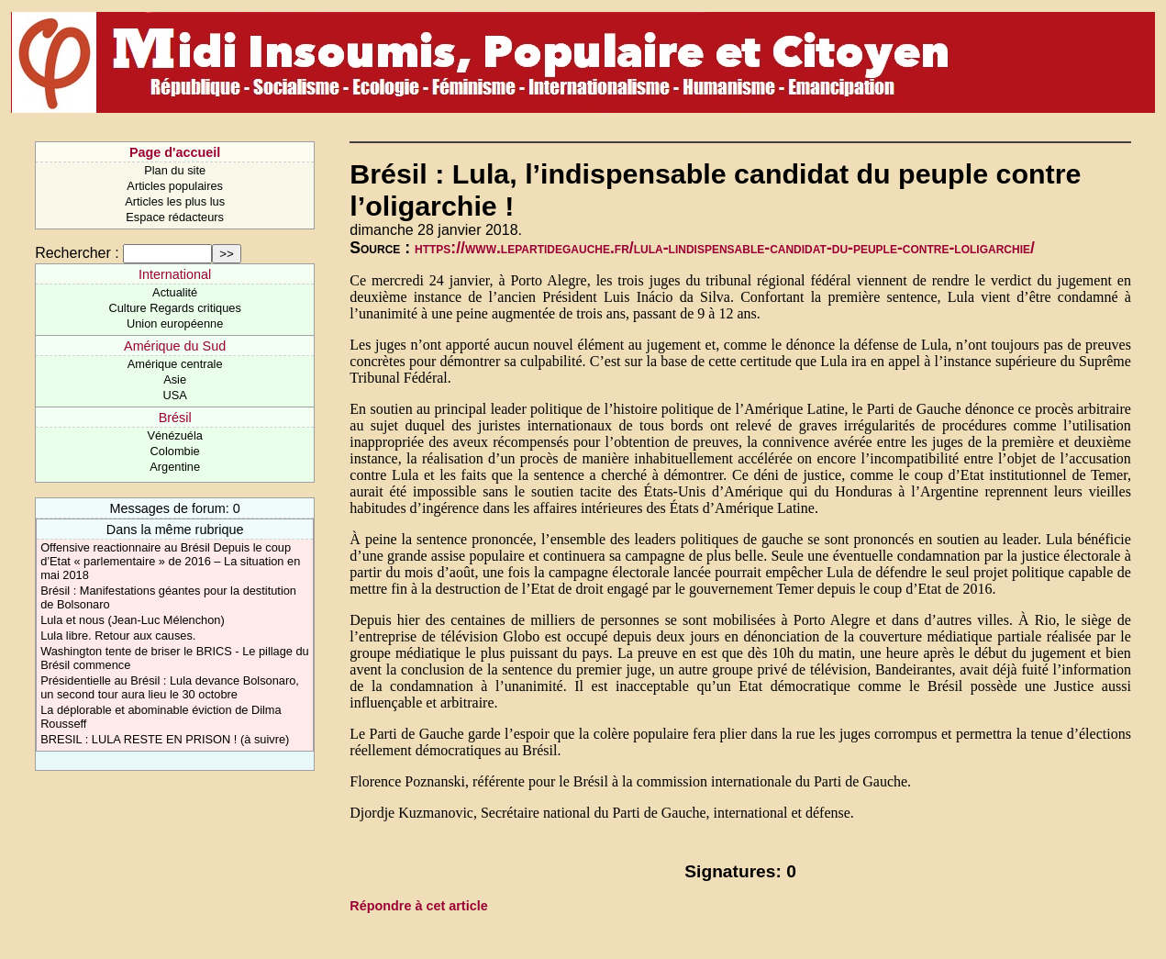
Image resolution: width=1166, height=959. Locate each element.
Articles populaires (175, 186)
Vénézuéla (174, 435)
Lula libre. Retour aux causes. (117, 635)
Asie (174, 379)
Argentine (175, 467)
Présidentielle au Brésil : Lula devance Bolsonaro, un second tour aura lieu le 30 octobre (169, 687)
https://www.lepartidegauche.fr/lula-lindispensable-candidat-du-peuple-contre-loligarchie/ (725, 248)
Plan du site (174, 170)
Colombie (175, 451)
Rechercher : (77, 253)
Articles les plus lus (175, 201)
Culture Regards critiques (174, 308)
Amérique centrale (175, 364)
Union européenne (175, 323)
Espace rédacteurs (175, 217)
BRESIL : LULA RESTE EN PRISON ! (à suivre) (164, 739)
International (175, 274)
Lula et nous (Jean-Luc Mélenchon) (132, 620)
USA (174, 395)
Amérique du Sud (175, 346)
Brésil (175, 417)
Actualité (174, 292)
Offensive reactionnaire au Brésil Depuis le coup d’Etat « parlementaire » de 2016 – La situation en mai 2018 (170, 561)
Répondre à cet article (418, 905)
